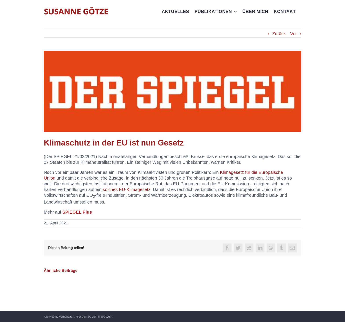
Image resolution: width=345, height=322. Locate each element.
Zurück (279, 33)
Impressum (105, 316)
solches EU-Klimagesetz (126, 189)
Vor (293, 33)
